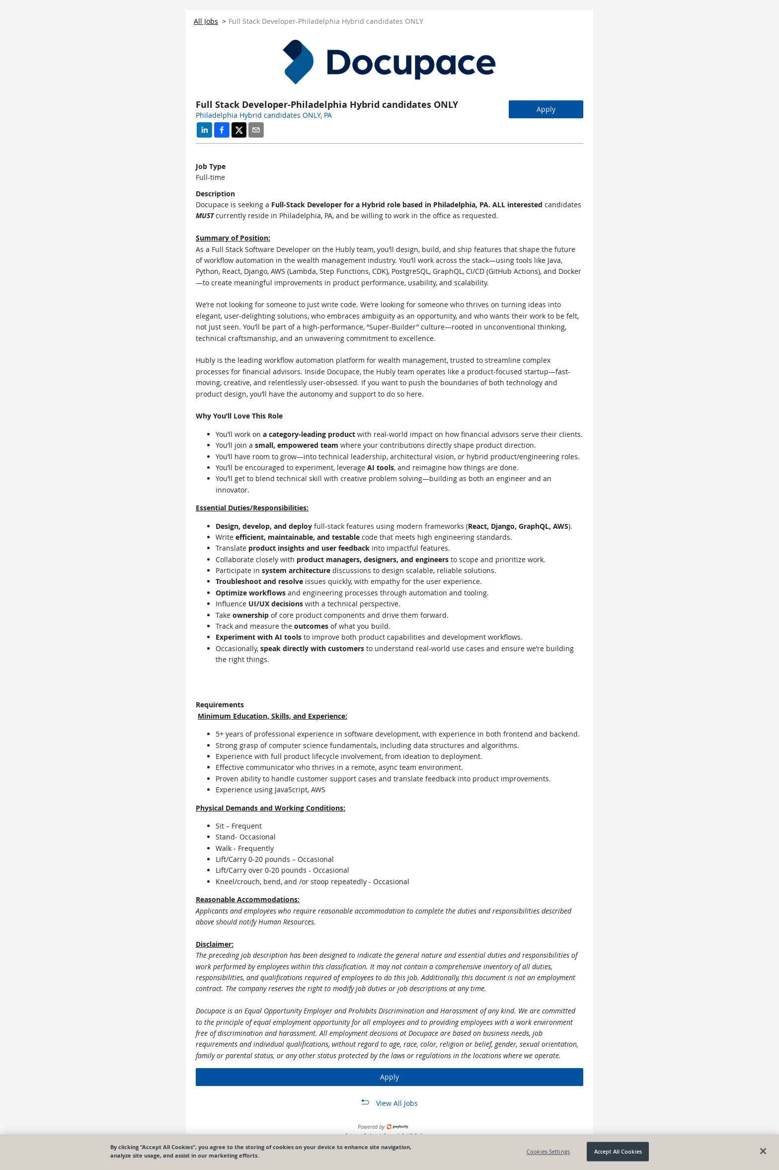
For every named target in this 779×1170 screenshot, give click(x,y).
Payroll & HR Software (409, 1135)
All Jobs (206, 21)
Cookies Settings (548, 1153)
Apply (546, 109)
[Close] (763, 1153)
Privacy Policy (362, 1135)
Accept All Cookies (618, 1153)
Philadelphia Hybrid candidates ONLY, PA (264, 115)
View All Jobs (397, 1103)
